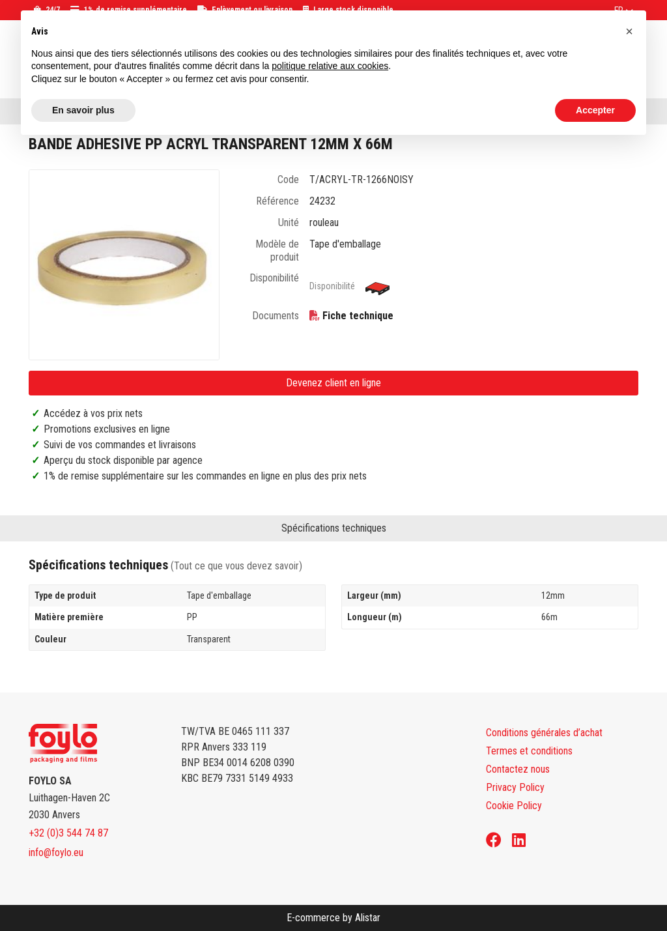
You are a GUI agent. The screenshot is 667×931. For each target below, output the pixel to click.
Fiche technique (357, 315)
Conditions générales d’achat (544, 732)
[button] (629, 31)
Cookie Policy (514, 805)
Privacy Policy (515, 787)
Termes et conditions (529, 751)
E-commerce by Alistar (333, 917)
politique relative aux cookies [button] (330, 66)
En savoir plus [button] (83, 110)
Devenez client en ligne (333, 383)
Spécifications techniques (333, 528)
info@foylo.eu (56, 852)
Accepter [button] (595, 110)
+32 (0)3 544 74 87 (68, 833)
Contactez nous (518, 769)
